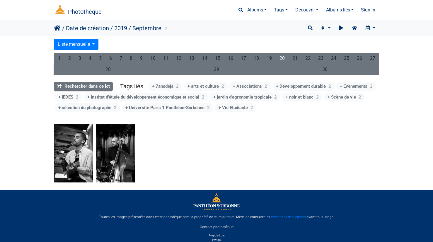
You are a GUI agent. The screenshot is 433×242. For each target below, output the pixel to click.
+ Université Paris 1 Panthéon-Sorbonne (167, 107)
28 (108, 69)
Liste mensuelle (74, 44)
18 (256, 58)
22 (308, 58)
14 (204, 58)
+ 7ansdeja (165, 86)
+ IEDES (68, 97)
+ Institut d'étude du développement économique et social (145, 97)
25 (346, 58)
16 (230, 58)
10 (153, 58)
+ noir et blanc (302, 97)
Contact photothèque (216, 227)
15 (217, 58)
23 (320, 58)
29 (216, 69)
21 (295, 58)
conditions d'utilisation (288, 217)
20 (282, 58)
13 (191, 58)
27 (372, 58)
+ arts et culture (205, 86)
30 (325, 69)
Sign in (368, 10)
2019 (120, 28)
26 (359, 58)
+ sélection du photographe (87, 107)
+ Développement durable (303, 86)
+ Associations (250, 86)
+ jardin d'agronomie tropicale (245, 97)
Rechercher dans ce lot (83, 86)
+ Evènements (356, 86)
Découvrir (305, 10)
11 (165, 58)
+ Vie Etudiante (236, 107)
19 (269, 58)
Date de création (87, 28)
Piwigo (216, 239)
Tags (279, 10)
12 (178, 58)
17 (243, 58)
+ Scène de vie (344, 97)
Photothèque (85, 11)
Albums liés (338, 10)
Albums (255, 10)
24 (333, 58)
